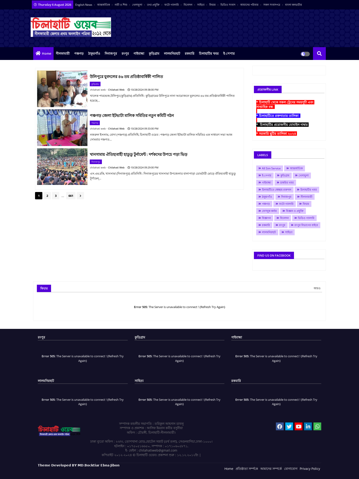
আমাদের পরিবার (249, 5)
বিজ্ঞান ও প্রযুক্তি (295, 211)
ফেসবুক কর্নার (269, 211)
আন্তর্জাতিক (104, 5)
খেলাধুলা (137, 5)
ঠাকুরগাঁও (94, 53)
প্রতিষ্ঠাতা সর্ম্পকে (247, 468)
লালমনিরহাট (172, 53)
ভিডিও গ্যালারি (306, 218)
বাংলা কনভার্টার (293, 5)
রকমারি (189, 53)
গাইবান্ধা (138, 53)
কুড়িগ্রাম (154, 53)
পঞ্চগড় (79, 53)
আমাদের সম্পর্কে (271, 468)
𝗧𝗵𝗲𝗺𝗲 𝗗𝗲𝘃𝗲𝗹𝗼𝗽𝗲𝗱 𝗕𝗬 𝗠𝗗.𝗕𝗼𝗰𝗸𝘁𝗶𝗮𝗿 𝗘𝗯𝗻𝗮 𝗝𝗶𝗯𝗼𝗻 (79, 465)
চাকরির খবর (287, 182)
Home (46, 53)
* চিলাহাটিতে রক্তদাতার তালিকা (278, 116)
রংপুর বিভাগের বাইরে (306, 225)
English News (84, 5)
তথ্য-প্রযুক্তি (153, 5)
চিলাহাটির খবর (209, 53)
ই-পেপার (229, 53)
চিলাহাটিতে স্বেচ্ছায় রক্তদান (276, 190)
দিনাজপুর (111, 53)
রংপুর (125, 53)
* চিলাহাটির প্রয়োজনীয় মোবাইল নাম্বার (282, 124)
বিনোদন (188, 5)
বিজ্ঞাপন (266, 218)
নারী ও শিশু (121, 5)
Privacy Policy (310, 468)
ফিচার (212, 5)
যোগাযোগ (290, 468)
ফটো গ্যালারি (172, 5)
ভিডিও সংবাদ (228, 5)
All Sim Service (271, 168)
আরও (317, 288)
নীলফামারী (63, 53)
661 (70, 196)
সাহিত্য (201, 5)
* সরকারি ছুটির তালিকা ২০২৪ (276, 133)
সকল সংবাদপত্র (272, 5)
